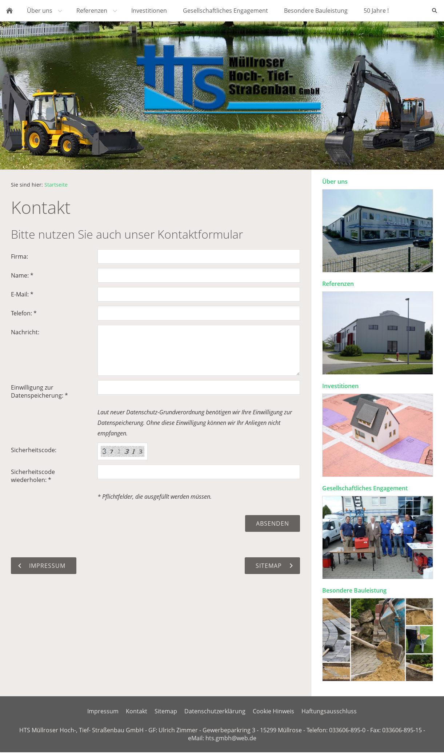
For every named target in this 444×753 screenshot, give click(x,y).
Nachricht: (25, 332)
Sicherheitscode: (33, 450)
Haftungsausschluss (329, 711)
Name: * (22, 275)
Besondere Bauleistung (354, 590)
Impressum (103, 711)
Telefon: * (24, 313)
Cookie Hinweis (273, 711)
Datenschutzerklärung (214, 711)
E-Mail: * (22, 294)
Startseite (56, 184)
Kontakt (136, 711)
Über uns (335, 182)
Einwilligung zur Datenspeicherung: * (39, 391)
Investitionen (340, 386)
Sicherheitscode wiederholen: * (33, 476)
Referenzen (338, 284)
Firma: (19, 256)
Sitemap (166, 711)
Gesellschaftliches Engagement (365, 488)
